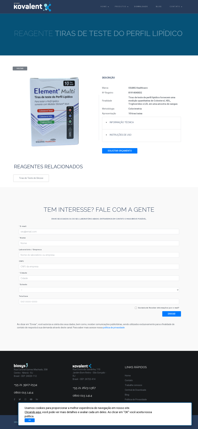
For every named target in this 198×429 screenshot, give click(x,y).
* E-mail (22, 226)
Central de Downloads (135, 390)
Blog (159, 7)
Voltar (20, 68)
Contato (175, 7)
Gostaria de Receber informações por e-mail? (158, 308)
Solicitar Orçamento (120, 150)
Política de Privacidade (136, 399)
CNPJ (21, 261)
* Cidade (23, 273)
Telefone (23, 296)
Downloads (141, 7)
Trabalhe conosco (133, 385)
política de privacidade (114, 327)
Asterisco (179, 419)
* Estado (23, 284)
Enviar (171, 314)
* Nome (22, 238)
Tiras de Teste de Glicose (31, 178)
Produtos (120, 7)
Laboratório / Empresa (30, 249)
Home (104, 7)
